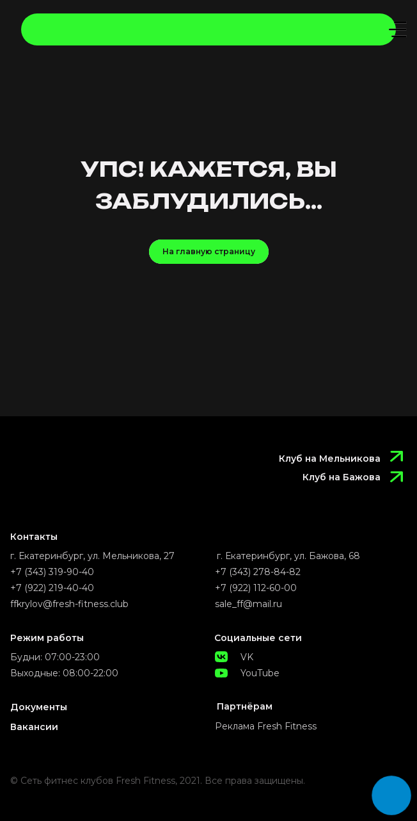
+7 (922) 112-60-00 (256, 588)
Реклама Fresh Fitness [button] (266, 726)
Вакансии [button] (34, 727)
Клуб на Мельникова (330, 458)
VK (246, 657)
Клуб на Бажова (342, 477)
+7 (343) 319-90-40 (52, 572)
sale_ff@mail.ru (248, 604)
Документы (38, 707)
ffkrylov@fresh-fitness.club (69, 604)
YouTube (259, 673)
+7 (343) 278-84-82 (258, 572)
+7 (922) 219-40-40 (52, 588)
